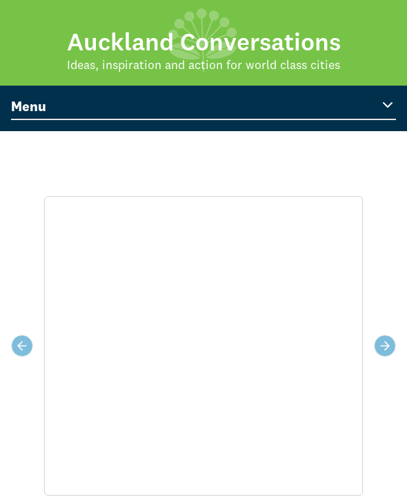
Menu (203, 106)
